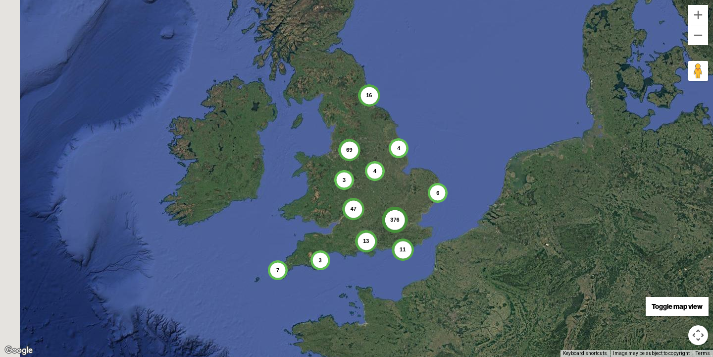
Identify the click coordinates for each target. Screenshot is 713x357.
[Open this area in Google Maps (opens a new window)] (18, 350)
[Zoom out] (698, 35)
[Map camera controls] (698, 335)
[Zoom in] (698, 15)
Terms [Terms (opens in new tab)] (703, 353)
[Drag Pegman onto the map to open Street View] (698, 71)
